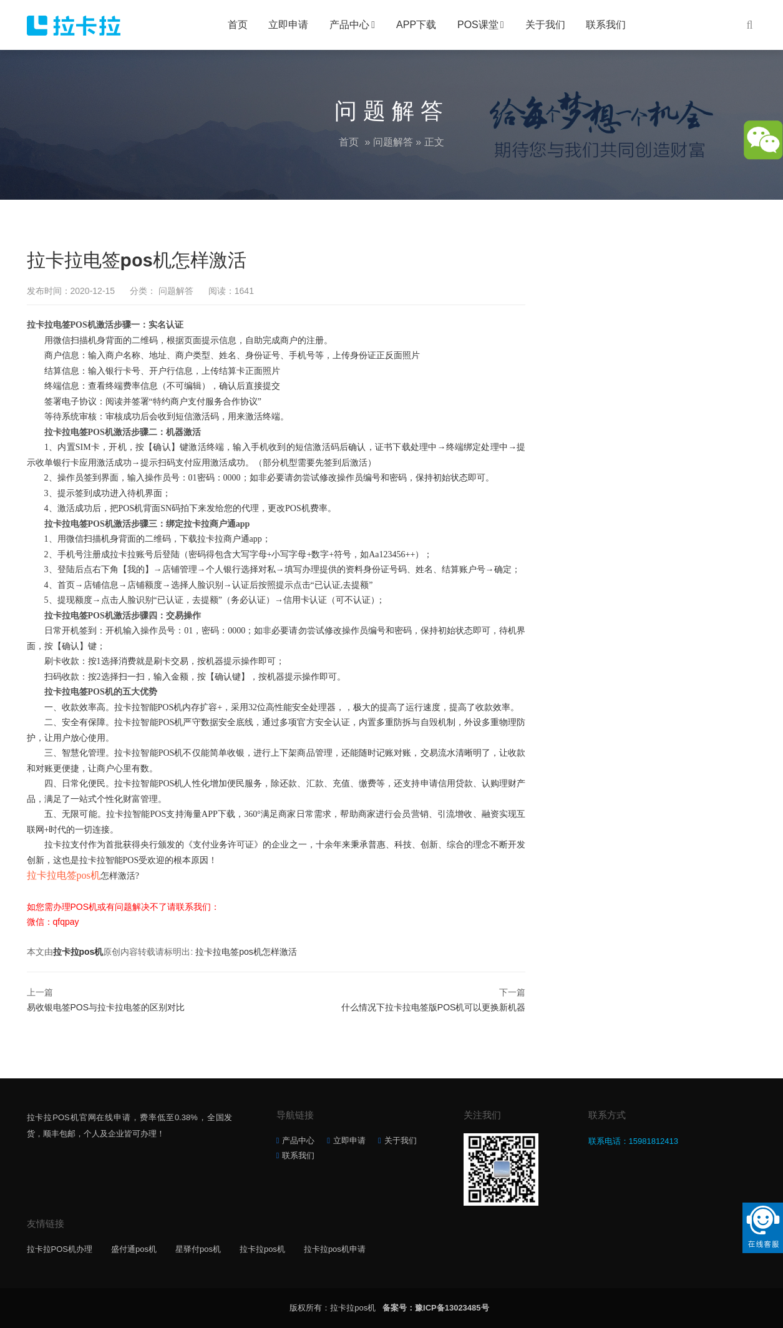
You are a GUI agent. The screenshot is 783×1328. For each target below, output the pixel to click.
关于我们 (545, 24)
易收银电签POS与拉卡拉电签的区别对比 (106, 1007)
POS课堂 (477, 24)
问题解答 (393, 142)
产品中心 (349, 24)
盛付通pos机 (134, 1249)
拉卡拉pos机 (78, 952)
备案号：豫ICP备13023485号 (435, 1307)
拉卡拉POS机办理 (59, 1249)
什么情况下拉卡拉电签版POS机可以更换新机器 (433, 1007)
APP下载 (416, 24)
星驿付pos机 (198, 1249)
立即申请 (288, 24)
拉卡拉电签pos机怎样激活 (246, 952)
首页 (238, 24)
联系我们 (606, 24)
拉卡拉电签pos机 (63, 875)
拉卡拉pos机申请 (335, 1249)
